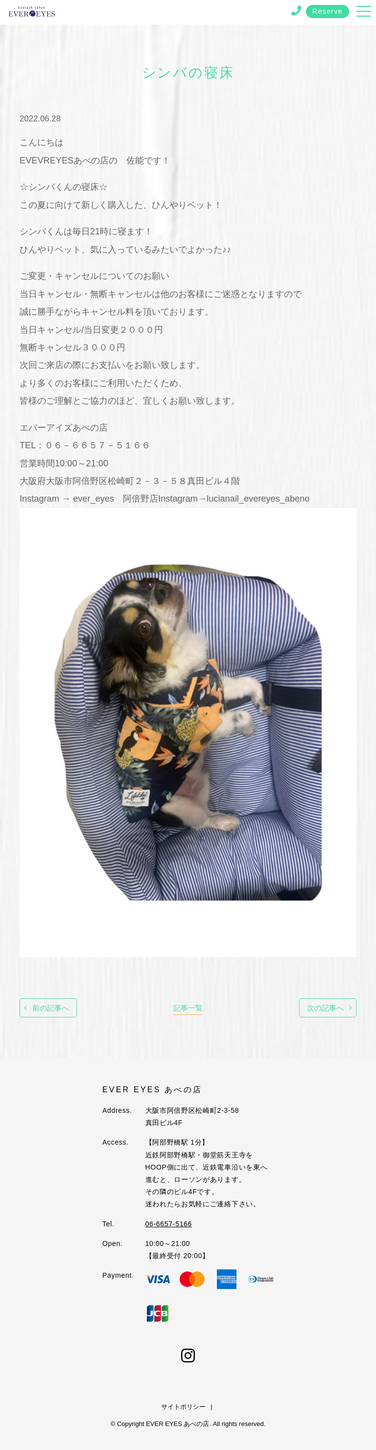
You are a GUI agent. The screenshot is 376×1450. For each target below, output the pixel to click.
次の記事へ (325, 1008)
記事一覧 (188, 1008)
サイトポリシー (183, 1406)
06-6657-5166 (168, 1224)
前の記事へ (50, 1008)
